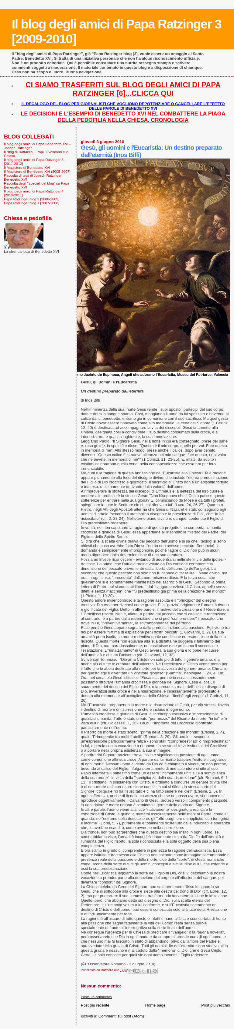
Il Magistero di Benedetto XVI (27, 167)
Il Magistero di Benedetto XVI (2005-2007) (37, 171)
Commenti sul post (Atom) (121, 1016)
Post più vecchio (215, 1005)
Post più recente (95, 1005)
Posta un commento (96, 997)
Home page (155, 1005)
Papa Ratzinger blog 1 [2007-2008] (31, 203)
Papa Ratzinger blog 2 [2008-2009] (31, 199)
